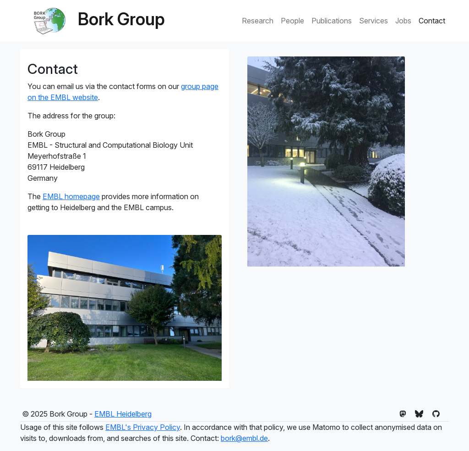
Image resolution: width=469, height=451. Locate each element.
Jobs (403, 20)
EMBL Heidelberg (123, 413)
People (292, 20)
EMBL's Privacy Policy (142, 427)
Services (373, 20)
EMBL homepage (71, 196)
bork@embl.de (244, 438)
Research (257, 20)
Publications (331, 20)
